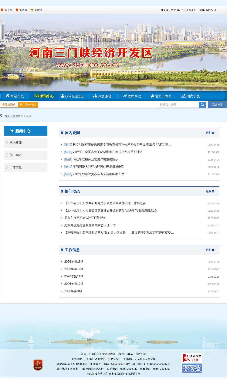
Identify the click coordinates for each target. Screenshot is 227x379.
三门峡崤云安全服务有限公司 (138, 358)
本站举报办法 (95, 373)
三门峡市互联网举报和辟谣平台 (121, 373)
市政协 (38, 10)
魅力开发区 (161, 96)
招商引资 (190, 96)
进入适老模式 (28, 104)
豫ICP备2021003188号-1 (118, 363)
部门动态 (16, 155)
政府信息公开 (73, 96)
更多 (210, 132)
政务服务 (102, 96)
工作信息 (16, 167)
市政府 (23, 10)
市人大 (8, 10)
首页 (5, 116)
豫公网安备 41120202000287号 (151, 363)
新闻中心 (44, 96)
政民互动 (132, 96)
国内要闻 (16, 142)
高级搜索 (217, 104)
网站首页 (15, 96)
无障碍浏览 (8, 104)
